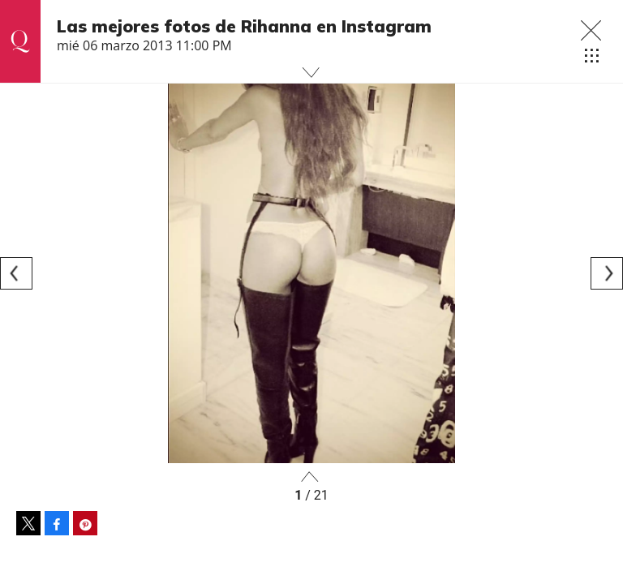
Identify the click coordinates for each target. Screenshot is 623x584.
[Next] (607, 273)
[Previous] (16, 273)
